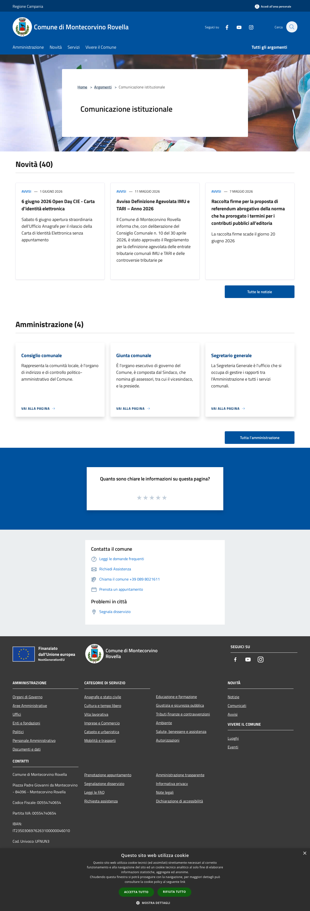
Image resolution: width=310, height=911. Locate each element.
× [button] (304, 853)
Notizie (233, 697)
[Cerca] (291, 27)
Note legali (165, 792)
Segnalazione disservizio (104, 783)
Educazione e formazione (176, 696)
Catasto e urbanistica (101, 732)
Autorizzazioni (167, 740)
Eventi (233, 747)
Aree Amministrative (30, 705)
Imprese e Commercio (102, 723)
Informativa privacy (172, 783)
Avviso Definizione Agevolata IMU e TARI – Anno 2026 (153, 204)
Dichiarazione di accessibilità (179, 801)
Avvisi (26, 191)
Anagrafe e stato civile (102, 697)
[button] (155, 902)
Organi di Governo (27, 697)
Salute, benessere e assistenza (181, 731)
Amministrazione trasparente (180, 775)
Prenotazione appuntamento (107, 775)
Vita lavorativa (96, 714)
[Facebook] (224, 27)
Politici (18, 732)
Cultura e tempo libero (102, 705)
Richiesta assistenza (101, 801)
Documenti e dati (27, 749)
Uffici (17, 714)
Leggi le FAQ (94, 792)
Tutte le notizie (259, 292)
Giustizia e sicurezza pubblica (180, 705)
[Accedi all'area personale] (272, 6)
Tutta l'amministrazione (259, 437)
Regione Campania (28, 6)
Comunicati (237, 705)
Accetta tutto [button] (136, 892)
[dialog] (155, 879)
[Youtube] (236, 27)
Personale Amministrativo (34, 740)
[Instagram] (248, 27)
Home (82, 87)
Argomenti (103, 87)
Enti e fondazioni (26, 723)
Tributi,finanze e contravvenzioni (183, 714)
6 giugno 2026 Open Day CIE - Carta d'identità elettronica (58, 204)
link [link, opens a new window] (182, 882)
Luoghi (233, 738)
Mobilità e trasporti (100, 740)
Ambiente (164, 723)
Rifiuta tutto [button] (174, 892)
